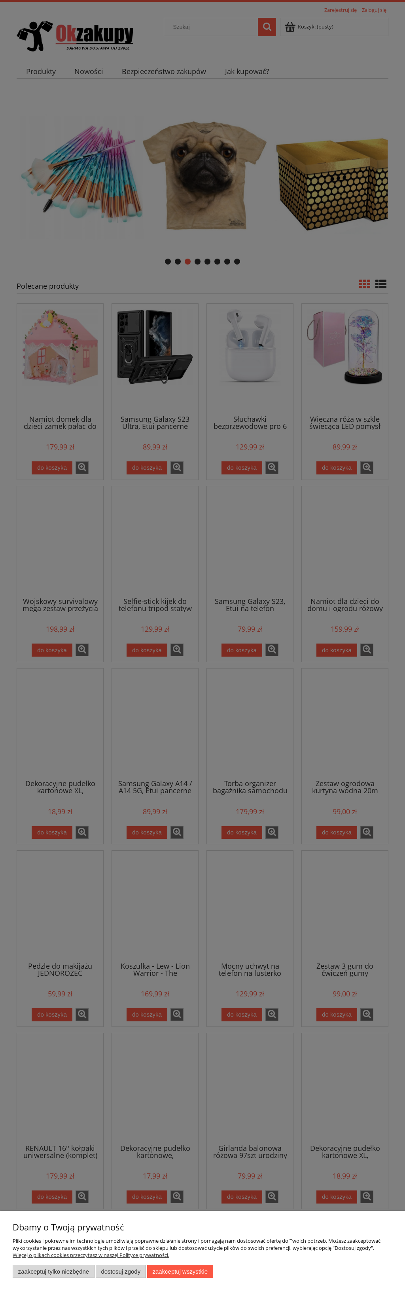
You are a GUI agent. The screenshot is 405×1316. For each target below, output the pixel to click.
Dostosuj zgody (120, 1271)
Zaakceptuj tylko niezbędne (53, 1271)
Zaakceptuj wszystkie (180, 1271)
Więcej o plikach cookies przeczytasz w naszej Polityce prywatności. (91, 1255)
